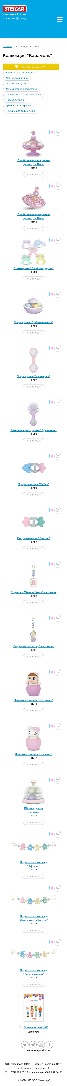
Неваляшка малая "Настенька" (33, 700)
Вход (23, 18)
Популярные (28, 73)
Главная (7, 47)
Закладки (10, 18)
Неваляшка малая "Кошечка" (33, 754)
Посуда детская (15, 100)
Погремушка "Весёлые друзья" (34, 268)
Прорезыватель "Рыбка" (33, 484)
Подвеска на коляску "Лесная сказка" (33, 972)
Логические (12, 95)
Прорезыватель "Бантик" (33, 538)
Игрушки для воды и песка (20, 111)
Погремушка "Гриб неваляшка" (33, 322)
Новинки (10, 73)
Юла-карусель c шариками (33, 810)
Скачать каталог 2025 (36, 1028)
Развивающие (33, 95)
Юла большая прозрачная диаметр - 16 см (33, 216)
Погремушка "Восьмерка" (33, 376)
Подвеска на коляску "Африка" (33, 864)
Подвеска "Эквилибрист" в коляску (33, 592)
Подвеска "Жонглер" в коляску (33, 646)
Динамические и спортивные (21, 89)
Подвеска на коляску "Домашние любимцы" (33, 918)
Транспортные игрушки (18, 106)
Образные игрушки (16, 84)
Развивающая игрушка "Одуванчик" (34, 430)
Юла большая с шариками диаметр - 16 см (33, 162)
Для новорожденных (17, 78)
